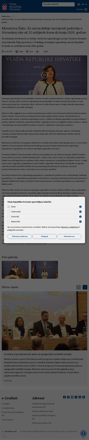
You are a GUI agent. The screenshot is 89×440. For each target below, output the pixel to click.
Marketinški (15, 222)
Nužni (13, 207)
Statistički (15, 217)
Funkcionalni (16, 212)
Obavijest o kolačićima (69, 227)
